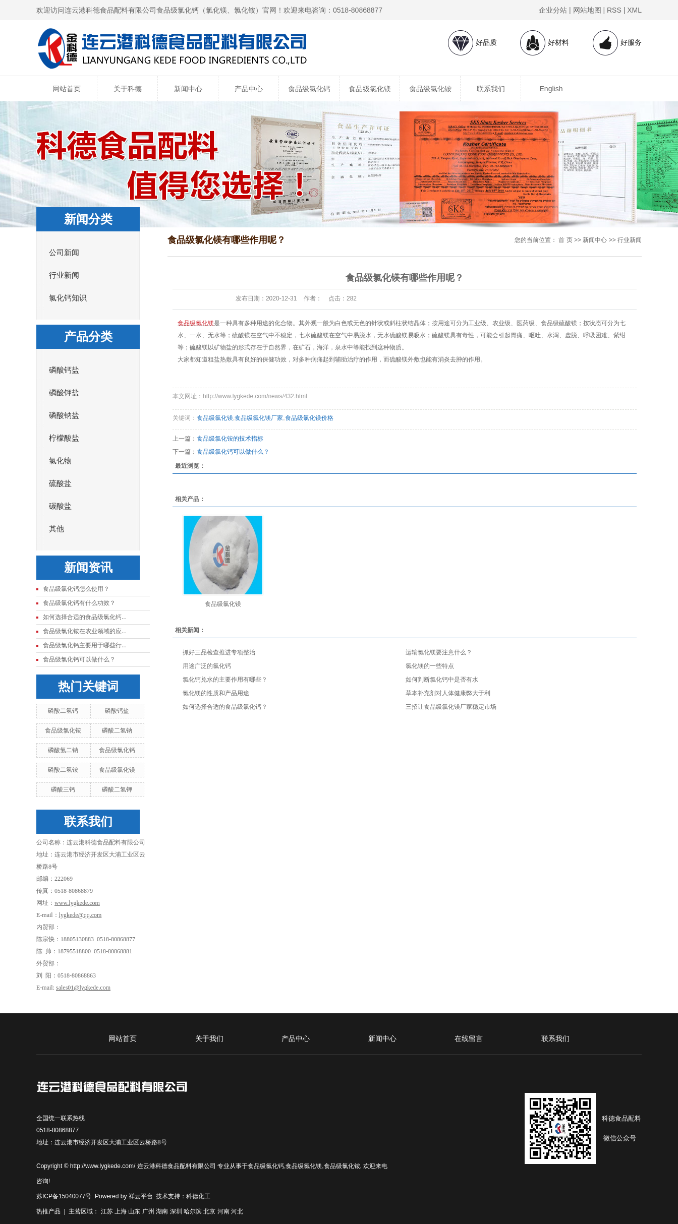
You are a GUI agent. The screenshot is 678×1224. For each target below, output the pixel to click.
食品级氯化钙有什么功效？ (79, 602)
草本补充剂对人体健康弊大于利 (448, 693)
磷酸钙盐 (64, 370)
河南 (223, 1211)
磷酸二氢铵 (63, 769)
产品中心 (249, 89)
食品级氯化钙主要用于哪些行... (85, 645)
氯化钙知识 (68, 298)
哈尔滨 (193, 1211)
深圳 (176, 1211)
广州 (148, 1211)
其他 (56, 529)
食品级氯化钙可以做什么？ (79, 659)
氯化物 (60, 461)
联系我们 (491, 89)
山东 (134, 1211)
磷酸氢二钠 (63, 750)
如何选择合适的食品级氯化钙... (85, 617)
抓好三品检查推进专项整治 (219, 652)
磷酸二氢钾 (117, 789)
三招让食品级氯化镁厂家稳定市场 (451, 706)
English (551, 89)
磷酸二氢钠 (117, 730)
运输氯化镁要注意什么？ (439, 652)
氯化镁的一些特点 (430, 665)
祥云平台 (141, 1196)
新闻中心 (188, 89)
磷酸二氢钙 (63, 710)
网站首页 (66, 89)
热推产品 (48, 1211)
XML (634, 10)
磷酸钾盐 (64, 393)
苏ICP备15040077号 (63, 1196)
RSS (614, 10)
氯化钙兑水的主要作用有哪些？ (225, 679)
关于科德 (128, 89)
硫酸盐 (60, 483)
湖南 (162, 1211)
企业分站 (553, 10)
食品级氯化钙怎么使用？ (76, 588)
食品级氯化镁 (370, 89)
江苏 (107, 1211)
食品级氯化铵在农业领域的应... (85, 631)
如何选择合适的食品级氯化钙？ (225, 706)
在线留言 (469, 1038)
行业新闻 (64, 275)
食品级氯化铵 (430, 89)
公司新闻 (64, 253)
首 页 (565, 239)
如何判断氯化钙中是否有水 (442, 679)
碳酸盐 (60, 506)
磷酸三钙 (63, 789)
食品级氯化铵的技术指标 (230, 438)
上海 (121, 1211)
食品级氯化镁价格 (309, 417)
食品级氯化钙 (309, 89)
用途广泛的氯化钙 (207, 665)
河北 (237, 1211)
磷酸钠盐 (64, 415)
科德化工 (198, 1196)
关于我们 (209, 1038)
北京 (209, 1211)
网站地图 (587, 10)
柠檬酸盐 (64, 438)
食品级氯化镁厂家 (259, 417)
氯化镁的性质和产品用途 (216, 693)
